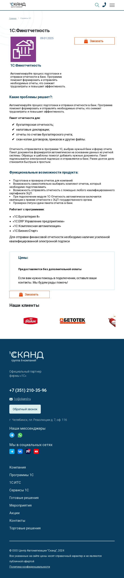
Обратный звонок (25, 409)
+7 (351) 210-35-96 (28, 390)
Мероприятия (20, 505)
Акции (14, 513)
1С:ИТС (15, 483)
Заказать (96, 41)
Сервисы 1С (19, 490)
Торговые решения (25, 528)
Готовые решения (24, 498)
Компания (17, 467)
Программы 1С (21, 475)
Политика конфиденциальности (29, 566)
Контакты (17, 521)
